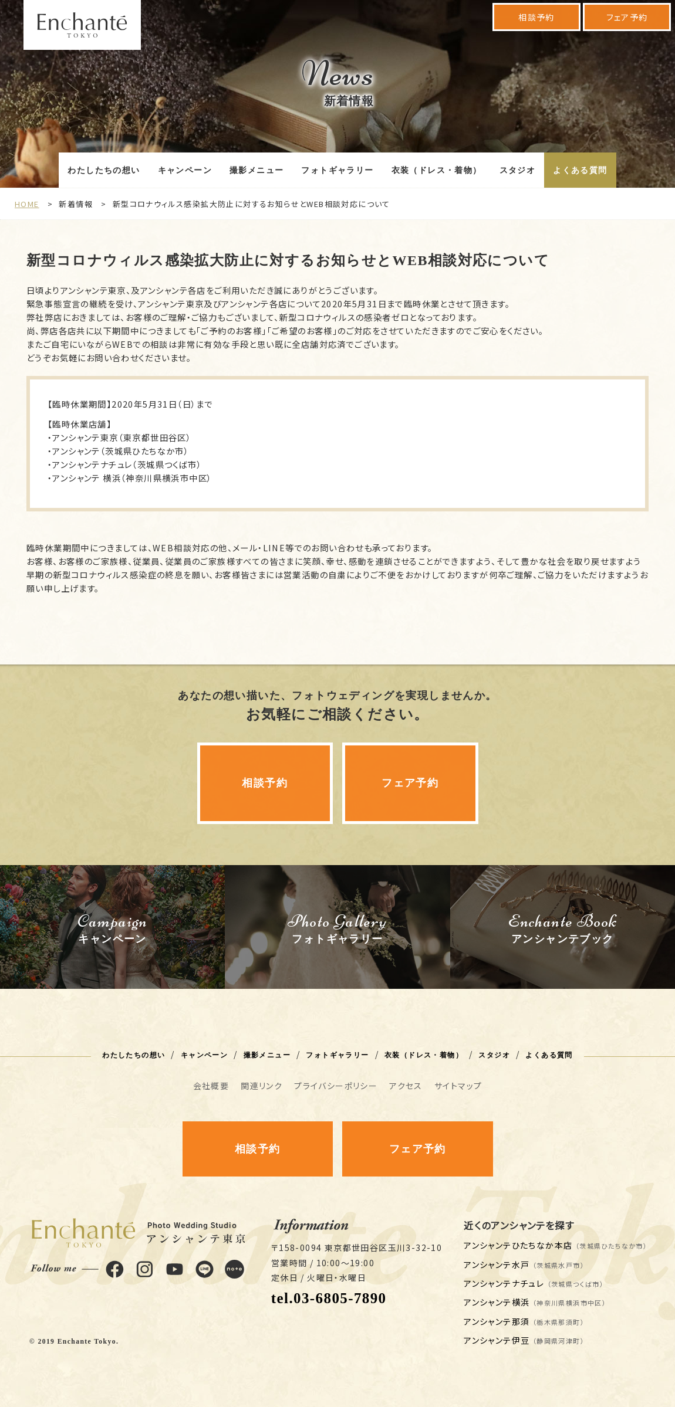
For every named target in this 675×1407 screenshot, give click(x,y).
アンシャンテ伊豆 (524, 1340)
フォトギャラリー (337, 170)
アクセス (406, 1085)
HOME (27, 203)
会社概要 (211, 1085)
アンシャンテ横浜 (535, 1302)
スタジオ (518, 170)
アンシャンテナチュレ (534, 1283)
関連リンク (261, 1085)
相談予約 (536, 17)
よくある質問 (580, 170)
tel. (329, 1298)
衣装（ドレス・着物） (437, 170)
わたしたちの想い (104, 170)
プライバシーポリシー (335, 1085)
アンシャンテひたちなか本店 (555, 1245)
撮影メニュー (257, 170)
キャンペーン (185, 170)
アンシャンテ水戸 (524, 1264)
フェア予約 (627, 17)
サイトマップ (458, 1085)
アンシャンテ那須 (524, 1321)
